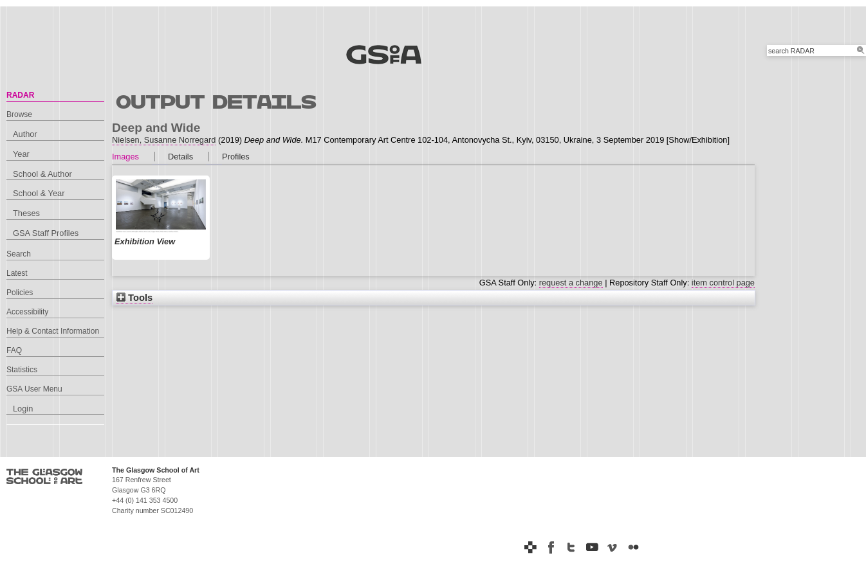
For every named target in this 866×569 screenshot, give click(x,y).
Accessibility (27, 311)
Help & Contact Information (52, 331)
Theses (26, 213)
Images (125, 156)
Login (23, 408)
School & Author (42, 174)
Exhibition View (145, 241)
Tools (134, 298)
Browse (19, 114)
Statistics (21, 369)
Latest (17, 273)
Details (180, 156)
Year (21, 154)
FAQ (14, 350)
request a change (571, 282)
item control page (723, 282)
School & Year (38, 193)
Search (18, 253)
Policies (19, 292)
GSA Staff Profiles (45, 233)
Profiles (236, 156)
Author (25, 134)
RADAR (20, 95)
